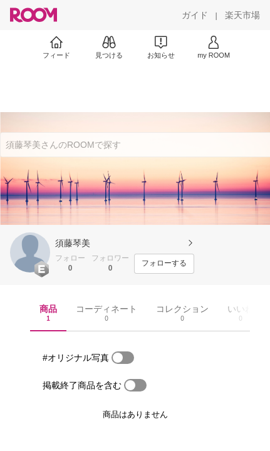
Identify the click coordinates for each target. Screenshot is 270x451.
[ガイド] (195, 15)
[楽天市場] (242, 15)
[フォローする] (164, 264)
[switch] (123, 357)
